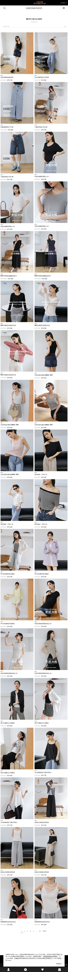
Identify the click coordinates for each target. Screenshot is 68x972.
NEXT (45, 931)
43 (40, 931)
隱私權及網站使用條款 (50, 956)
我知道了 (59, 963)
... (36, 931)
